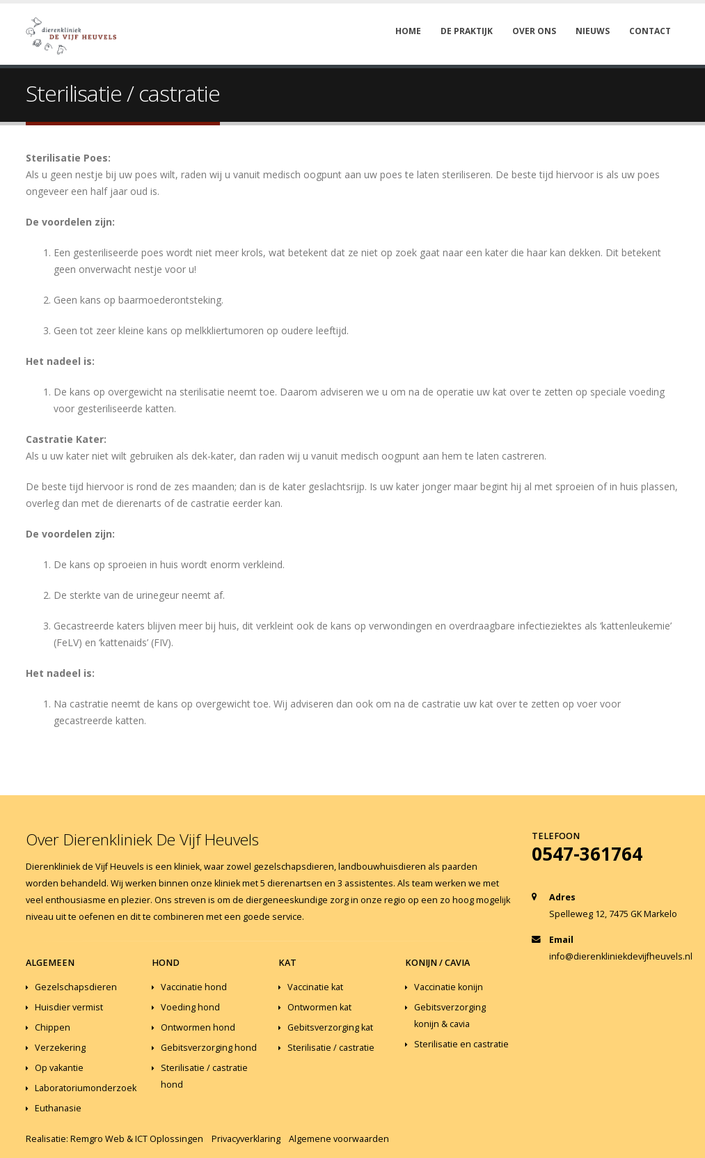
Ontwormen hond (198, 1027)
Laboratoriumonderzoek (85, 1088)
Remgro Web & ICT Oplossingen (136, 1139)
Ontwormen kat (319, 1007)
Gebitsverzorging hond (209, 1048)
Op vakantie (59, 1068)
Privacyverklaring (246, 1139)
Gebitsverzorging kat (330, 1027)
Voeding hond (190, 1007)
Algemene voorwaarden (339, 1139)
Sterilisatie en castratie (461, 1044)
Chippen (52, 1027)
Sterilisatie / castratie (330, 1048)
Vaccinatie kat (315, 987)
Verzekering (60, 1048)
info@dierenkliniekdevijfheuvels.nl (620, 956)
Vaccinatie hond (194, 987)
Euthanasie (58, 1108)
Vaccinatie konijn (448, 987)
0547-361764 (587, 853)
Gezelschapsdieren (76, 987)
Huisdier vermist (69, 1007)
